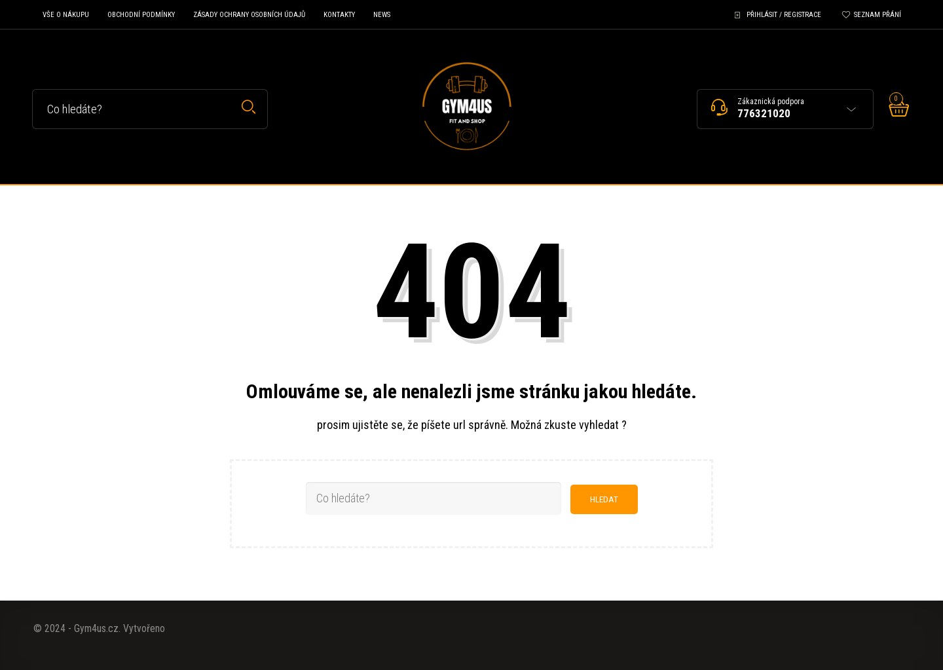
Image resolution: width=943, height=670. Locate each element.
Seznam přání (877, 14)
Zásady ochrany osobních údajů (249, 14)
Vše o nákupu (66, 14)
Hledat (249, 107)
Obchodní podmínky (141, 14)
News (381, 14)
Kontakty (339, 14)
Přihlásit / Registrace (784, 14)
